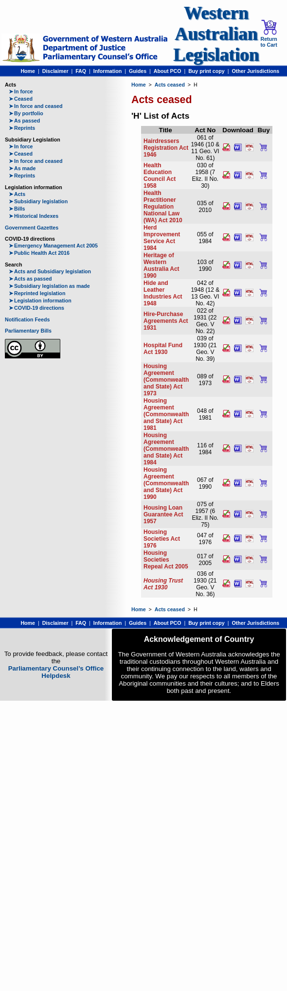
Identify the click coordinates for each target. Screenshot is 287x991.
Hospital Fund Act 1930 (163, 348)
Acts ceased (170, 85)
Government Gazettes (31, 227)
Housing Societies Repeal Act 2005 (166, 559)
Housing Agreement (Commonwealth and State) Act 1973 (166, 380)
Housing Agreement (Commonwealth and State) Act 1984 (166, 449)
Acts (17, 194)
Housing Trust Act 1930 (163, 584)
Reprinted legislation (37, 293)
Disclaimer (55, 71)
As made (22, 168)
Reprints (22, 128)
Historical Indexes (33, 216)
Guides (137, 71)
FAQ (80, 71)
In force (21, 91)
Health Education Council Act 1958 (160, 175)
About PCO (167, 71)
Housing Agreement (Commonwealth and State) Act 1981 (166, 414)
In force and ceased (36, 106)
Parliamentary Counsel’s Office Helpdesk (56, 672)
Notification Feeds (27, 319)
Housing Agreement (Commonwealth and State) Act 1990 (166, 483)
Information (107, 71)
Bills (17, 209)
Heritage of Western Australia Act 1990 (161, 265)
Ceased (21, 99)
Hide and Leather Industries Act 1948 (163, 293)
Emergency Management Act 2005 (53, 245)
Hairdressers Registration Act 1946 (166, 148)
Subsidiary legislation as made (49, 286)
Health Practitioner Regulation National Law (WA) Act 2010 (163, 207)
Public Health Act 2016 (39, 253)
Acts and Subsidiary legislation (50, 271)
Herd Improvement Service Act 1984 (162, 237)
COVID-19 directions (36, 308)
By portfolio (26, 113)
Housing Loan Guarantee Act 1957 (163, 514)
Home (27, 71)
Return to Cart (268, 33)
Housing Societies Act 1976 (162, 539)
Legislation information (40, 300)
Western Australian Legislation (216, 34)
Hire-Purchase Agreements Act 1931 (166, 321)
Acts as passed (30, 279)
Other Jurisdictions (255, 71)
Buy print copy (206, 71)
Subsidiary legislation (38, 201)
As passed (24, 121)
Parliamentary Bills (28, 331)
